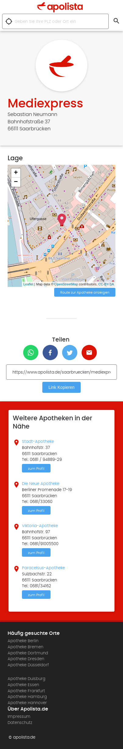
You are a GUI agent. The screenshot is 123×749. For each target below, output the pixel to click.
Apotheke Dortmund (28, 653)
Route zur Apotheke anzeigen (84, 292)
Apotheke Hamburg (27, 697)
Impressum (19, 717)
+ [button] (16, 173)
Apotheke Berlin (23, 641)
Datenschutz (20, 723)
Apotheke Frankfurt (26, 691)
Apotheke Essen (23, 685)
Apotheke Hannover (27, 703)
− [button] (16, 182)
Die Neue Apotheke (40, 484)
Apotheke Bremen (25, 647)
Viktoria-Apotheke (40, 526)
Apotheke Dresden (26, 659)
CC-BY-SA (106, 284)
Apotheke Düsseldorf (28, 665)
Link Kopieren (61, 387)
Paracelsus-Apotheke (43, 568)
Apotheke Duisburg (26, 679)
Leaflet (28, 284)
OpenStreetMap (66, 284)
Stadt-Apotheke (38, 442)
